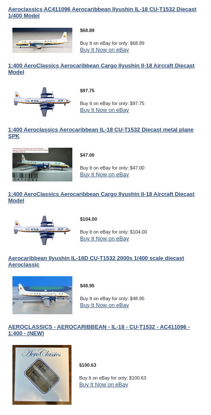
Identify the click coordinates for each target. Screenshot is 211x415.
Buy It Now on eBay (104, 50)
